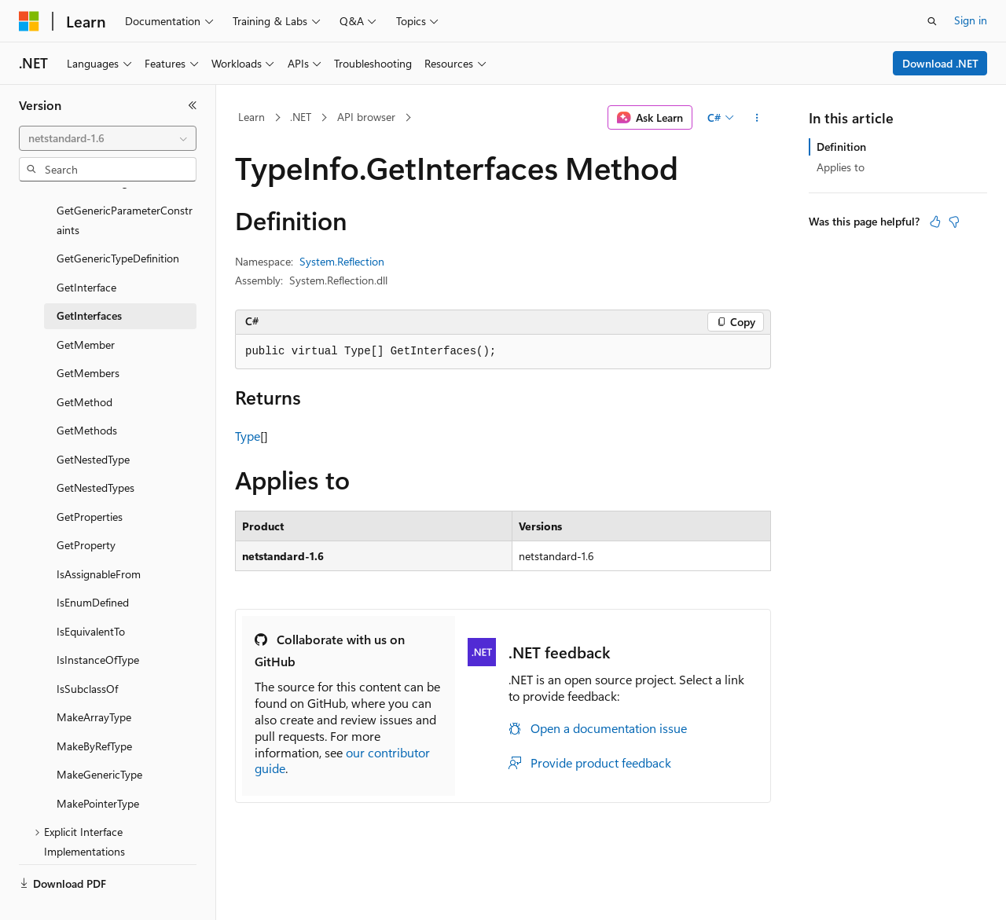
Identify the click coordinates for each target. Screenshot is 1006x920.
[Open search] (932, 21)
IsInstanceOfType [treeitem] (98, 622)
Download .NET (940, 63)
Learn (251, 116)
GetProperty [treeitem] (86, 507)
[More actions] (757, 117)
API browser (366, 116)
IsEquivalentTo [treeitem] (91, 594)
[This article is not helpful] (954, 221)
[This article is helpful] (935, 221)
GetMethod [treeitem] (84, 364)
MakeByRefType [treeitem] (94, 709)
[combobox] (107, 138)
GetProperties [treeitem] (90, 479)
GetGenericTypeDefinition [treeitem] (118, 221)
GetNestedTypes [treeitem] (95, 450)
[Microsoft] (29, 21)
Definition (841, 146)
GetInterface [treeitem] (86, 250)
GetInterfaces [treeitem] (89, 278)
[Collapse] (192, 105)
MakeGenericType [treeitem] (99, 737)
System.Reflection (341, 261)
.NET (300, 116)
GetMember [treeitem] (86, 307)
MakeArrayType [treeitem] (94, 680)
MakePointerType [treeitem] (98, 766)
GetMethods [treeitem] (87, 393)
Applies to (841, 166)
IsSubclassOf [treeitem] (87, 651)
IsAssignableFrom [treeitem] (99, 537)
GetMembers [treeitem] (88, 335)
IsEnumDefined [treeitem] (93, 565)
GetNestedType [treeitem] (93, 422)
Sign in (970, 20)
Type (247, 435)
